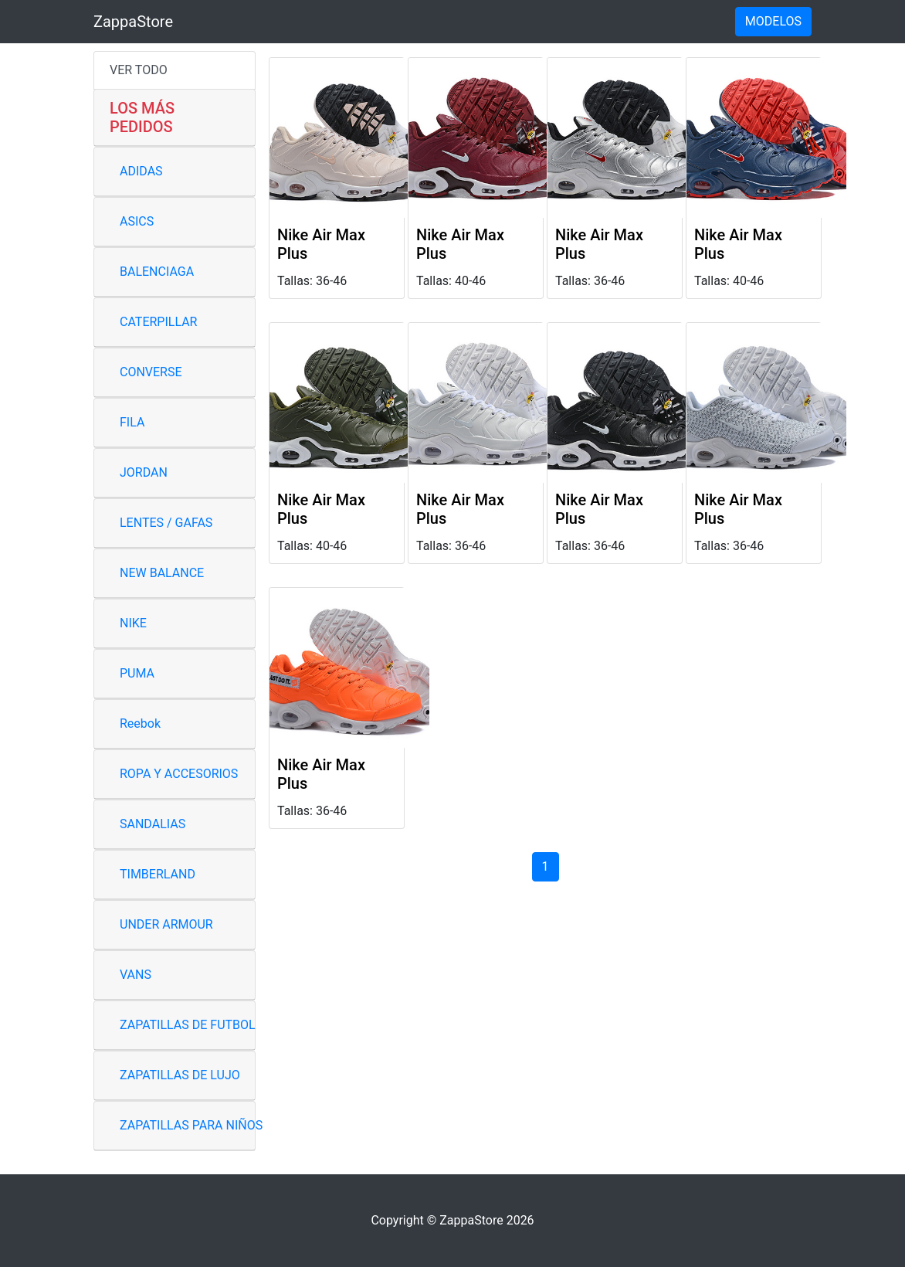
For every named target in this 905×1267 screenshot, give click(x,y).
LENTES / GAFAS (166, 522)
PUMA (137, 673)
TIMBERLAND (157, 874)
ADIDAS (141, 171)
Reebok (140, 723)
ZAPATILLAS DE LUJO (180, 1075)
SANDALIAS (152, 824)
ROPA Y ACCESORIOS (179, 773)
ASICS (137, 221)
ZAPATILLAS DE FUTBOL (188, 1024)
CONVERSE (151, 372)
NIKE (133, 623)
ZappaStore (133, 21)
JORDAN (144, 472)
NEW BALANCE (162, 573)
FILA (132, 422)
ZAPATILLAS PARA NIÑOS (191, 1125)
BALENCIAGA (157, 271)
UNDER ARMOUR (166, 924)
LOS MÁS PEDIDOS (142, 117)
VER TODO (139, 70)
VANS (135, 974)
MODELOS (773, 21)
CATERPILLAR (158, 321)
